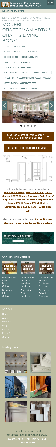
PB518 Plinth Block (14, 192)
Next (51, 105)
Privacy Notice (13, 439)
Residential (28, 17)
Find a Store (8, 333)
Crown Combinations (29, 57)
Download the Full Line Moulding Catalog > (9, 282)
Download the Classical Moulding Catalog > (27, 282)
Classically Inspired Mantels (16, 46)
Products (15, 17)
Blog (4, 325)
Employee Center (40, 439)
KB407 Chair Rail (35, 192)
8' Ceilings (35, 72)
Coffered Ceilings (11, 57)
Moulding (41, 17)
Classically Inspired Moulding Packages (20, 51)
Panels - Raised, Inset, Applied (15, 72)
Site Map (26, 439)
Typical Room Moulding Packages (17, 67)
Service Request (27, 442)
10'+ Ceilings (9, 78)
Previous (4, 105)
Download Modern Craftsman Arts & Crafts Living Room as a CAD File (25, 136)
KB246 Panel (30, 206)
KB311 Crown (23, 203)
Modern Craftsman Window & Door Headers (21, 88)
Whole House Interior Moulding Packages (34, 78)
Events (5, 329)
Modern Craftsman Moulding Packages (20, 83)
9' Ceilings (46, 72)
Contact (6, 337)
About (5, 317)
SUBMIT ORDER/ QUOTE (12, 11)
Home (5, 17)
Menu (50, 2)
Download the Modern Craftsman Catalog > (46, 282)
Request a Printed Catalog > (7, 293)
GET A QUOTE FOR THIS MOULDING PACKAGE (28, 148)
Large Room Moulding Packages (17, 62)
